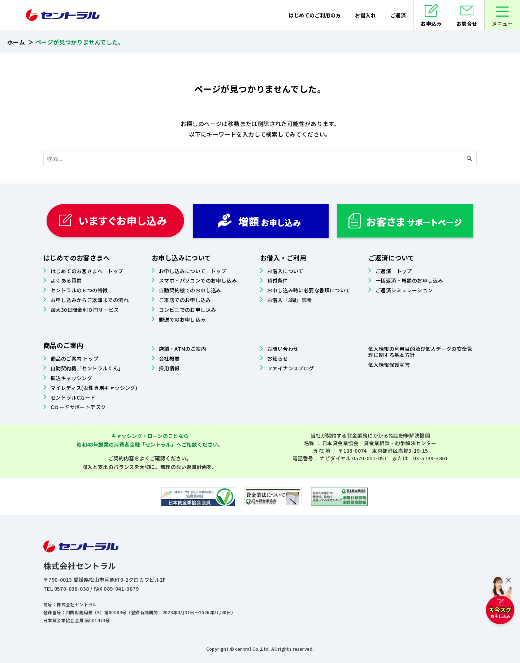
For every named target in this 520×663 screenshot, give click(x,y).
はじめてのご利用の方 (315, 15)
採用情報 (169, 368)
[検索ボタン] (469, 158)
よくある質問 (66, 280)
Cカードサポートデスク (78, 406)
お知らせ (277, 358)
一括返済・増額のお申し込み (409, 280)
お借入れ (365, 15)
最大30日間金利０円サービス (85, 309)
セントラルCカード (73, 397)
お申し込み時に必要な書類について (308, 290)
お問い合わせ (282, 348)
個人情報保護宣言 (389, 364)
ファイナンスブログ (290, 368)
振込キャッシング (71, 378)
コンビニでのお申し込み (187, 309)
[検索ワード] (260, 158)
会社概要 (169, 358)
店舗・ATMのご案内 (182, 348)
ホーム (16, 42)
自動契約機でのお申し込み (190, 290)
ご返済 (398, 15)
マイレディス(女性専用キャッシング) (94, 387)
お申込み (431, 23)
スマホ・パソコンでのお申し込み (198, 280)
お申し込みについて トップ (192, 271)
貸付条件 (277, 280)
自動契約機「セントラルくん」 (87, 368)
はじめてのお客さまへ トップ (87, 271)
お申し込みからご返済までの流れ (90, 299)
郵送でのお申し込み (182, 319)
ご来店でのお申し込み (185, 299)
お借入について (285, 271)
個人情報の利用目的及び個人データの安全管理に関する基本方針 (420, 351)
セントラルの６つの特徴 (79, 290)
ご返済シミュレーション (404, 290)
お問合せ (466, 23)
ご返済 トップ (394, 271)
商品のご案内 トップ (75, 358)
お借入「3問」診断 (289, 299)
